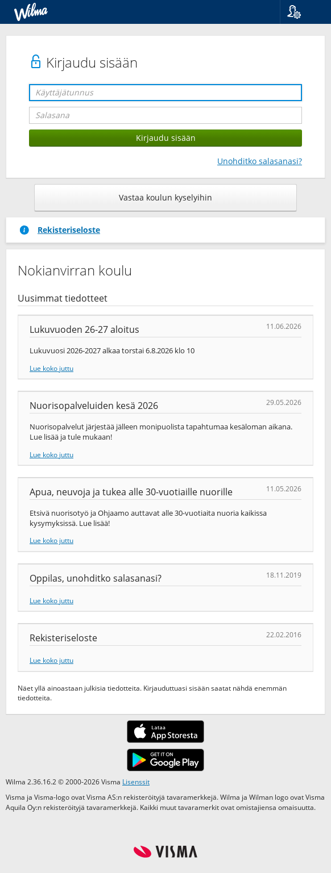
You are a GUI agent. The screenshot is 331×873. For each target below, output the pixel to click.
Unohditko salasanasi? (259, 161)
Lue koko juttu (51, 368)
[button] (301, 12)
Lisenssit (136, 781)
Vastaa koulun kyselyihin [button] (165, 197)
